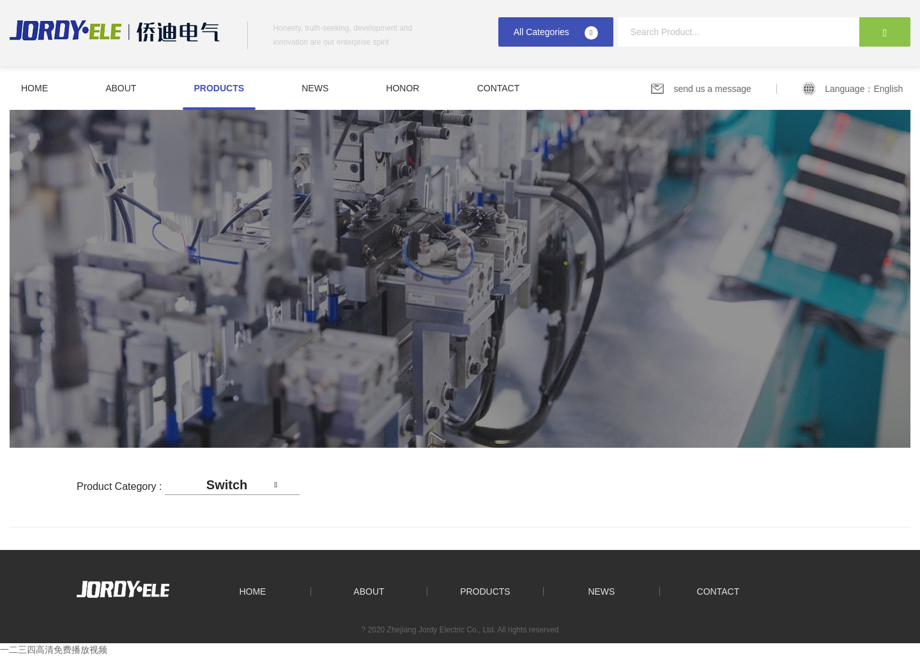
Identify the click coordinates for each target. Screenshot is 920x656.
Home (34, 88)
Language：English (867, 89)
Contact (498, 88)
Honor (402, 88)
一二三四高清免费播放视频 (53, 650)
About (120, 88)
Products (219, 88)
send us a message (712, 89)
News (315, 88)
